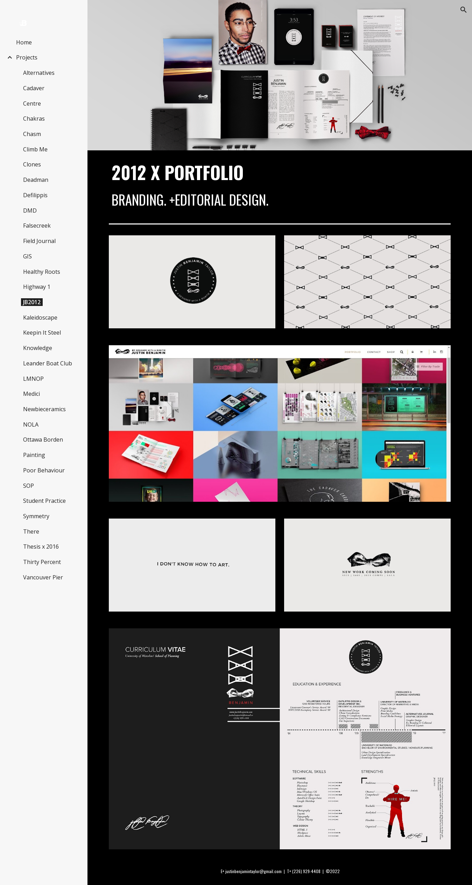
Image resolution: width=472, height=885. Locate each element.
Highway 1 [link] (36, 287)
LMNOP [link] (33, 379)
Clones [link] (32, 164)
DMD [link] (30, 210)
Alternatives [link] (39, 73)
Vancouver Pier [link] (43, 577)
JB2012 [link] (32, 302)
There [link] (31, 531)
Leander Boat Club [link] (47, 363)
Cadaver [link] (33, 88)
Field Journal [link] (39, 241)
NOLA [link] (30, 424)
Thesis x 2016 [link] (41, 546)
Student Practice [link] (44, 501)
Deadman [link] (35, 180)
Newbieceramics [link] (44, 409)
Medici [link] (31, 394)
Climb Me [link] (35, 149)
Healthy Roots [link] (41, 272)
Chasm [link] (32, 134)
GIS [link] (27, 256)
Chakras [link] (34, 118)
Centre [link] (32, 103)
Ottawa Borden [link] (43, 439)
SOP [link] (28, 486)
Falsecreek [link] (37, 225)
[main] (280, 185)
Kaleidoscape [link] (40, 317)
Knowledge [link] (37, 348)
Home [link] (24, 42)
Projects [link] (26, 57)
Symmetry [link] (36, 516)
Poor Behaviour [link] (44, 470)
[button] (463, 9)
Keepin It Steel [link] (42, 332)
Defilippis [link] (35, 195)
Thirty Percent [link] (42, 562)
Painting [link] (34, 455)
